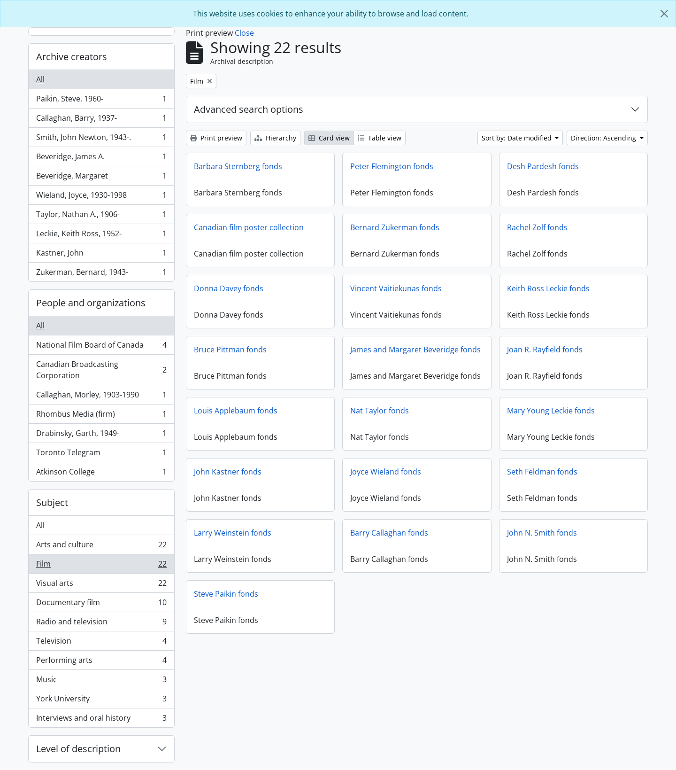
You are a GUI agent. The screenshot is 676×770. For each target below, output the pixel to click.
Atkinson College (101, 473)
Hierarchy (275, 137)
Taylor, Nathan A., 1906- (101, 216)
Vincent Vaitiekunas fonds (396, 288)
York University (101, 700)
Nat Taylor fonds (379, 410)
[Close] (664, 13)
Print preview (216, 137)
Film (101, 566)
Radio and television (101, 623)
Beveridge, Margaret (101, 178)
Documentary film (101, 604)
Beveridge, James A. (101, 158)
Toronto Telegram (101, 454)
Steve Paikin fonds (226, 594)
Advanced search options (248, 109)
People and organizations (91, 302)
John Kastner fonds (227, 472)
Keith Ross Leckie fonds (548, 288)
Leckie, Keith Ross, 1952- (101, 235)
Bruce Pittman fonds (230, 349)
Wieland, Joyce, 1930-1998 (101, 197)
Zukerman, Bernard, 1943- (101, 273)
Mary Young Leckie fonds (551, 410)
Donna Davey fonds (228, 288)
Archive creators (71, 56)
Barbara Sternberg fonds (238, 166)
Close (244, 33)
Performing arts (101, 662)
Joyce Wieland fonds (385, 472)
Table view (379, 137)
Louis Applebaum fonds (235, 410)
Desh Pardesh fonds (543, 166)
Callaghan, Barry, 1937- (101, 120)
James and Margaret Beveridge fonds (415, 349)
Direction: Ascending (604, 137)
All (40, 79)
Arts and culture (101, 546)
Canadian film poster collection (249, 227)
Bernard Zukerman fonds (394, 227)
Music (101, 681)
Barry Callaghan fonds (389, 533)
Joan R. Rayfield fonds (545, 349)
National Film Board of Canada (101, 347)
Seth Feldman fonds (542, 472)
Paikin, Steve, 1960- (101, 101)
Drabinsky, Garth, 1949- (101, 435)
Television (101, 643)
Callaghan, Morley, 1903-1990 (101, 396)
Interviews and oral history (101, 719)
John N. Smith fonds (542, 533)
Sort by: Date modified (517, 137)
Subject (52, 502)
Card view (329, 137)
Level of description (78, 748)
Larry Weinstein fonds (232, 533)
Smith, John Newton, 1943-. (101, 139)
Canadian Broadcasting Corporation (101, 370)
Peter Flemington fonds (391, 166)
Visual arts (101, 585)
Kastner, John (101, 255)
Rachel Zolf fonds (537, 227)
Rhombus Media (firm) (101, 416)
